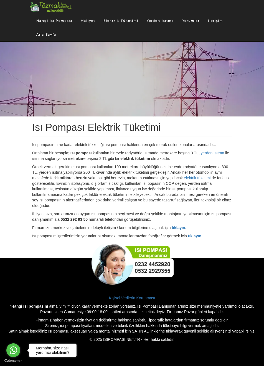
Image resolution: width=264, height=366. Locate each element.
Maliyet (88, 21)
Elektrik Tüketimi (120, 21)
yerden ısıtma (212, 153)
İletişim (215, 21)
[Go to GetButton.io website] (13, 360)
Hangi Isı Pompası (54, 21)
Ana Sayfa (46, 35)
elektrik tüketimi (197, 178)
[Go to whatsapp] (13, 350)
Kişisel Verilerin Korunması (132, 298)
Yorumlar (191, 21)
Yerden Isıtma (160, 21)
